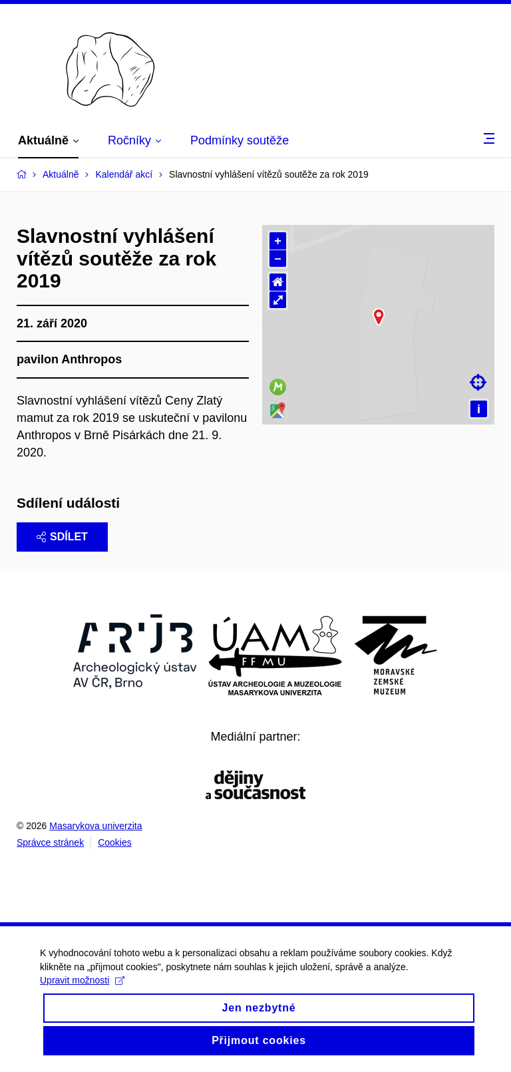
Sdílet (62, 536)
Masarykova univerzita (95, 825)
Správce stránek (50, 842)
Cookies (115, 842)
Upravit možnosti (82, 998)
